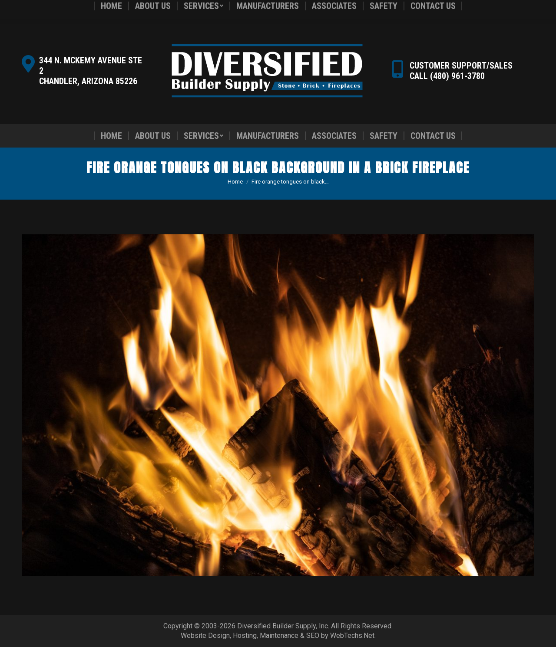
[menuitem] (111, 136)
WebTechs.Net (352, 635)
